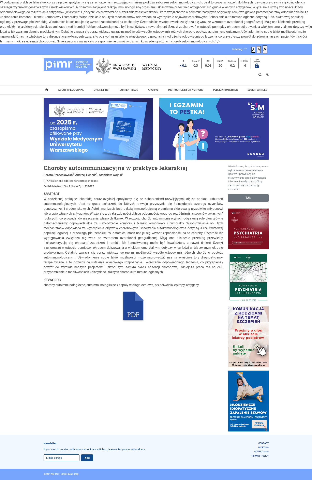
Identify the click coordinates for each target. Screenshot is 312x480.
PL (267, 74)
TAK (248, 198)
